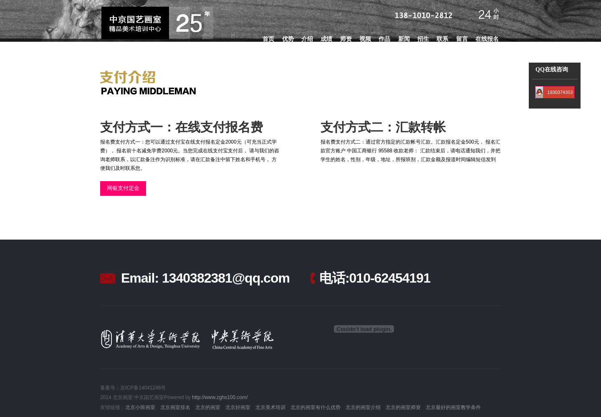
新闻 (404, 38)
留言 (462, 38)
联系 (442, 38)
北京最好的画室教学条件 (453, 407)
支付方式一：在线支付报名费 (181, 127)
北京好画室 (237, 407)
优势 (288, 38)
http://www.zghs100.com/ (219, 397)
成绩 (326, 38)
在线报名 (487, 38)
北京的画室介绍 (363, 407)
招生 (423, 38)
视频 (365, 38)
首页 (268, 38)
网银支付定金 (123, 188)
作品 (384, 38)
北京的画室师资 (403, 407)
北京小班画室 (140, 407)
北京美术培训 (270, 407)
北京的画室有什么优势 (315, 407)
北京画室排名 (175, 407)
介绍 (307, 38)
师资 (346, 38)
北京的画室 (207, 407)
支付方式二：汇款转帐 (383, 127)
